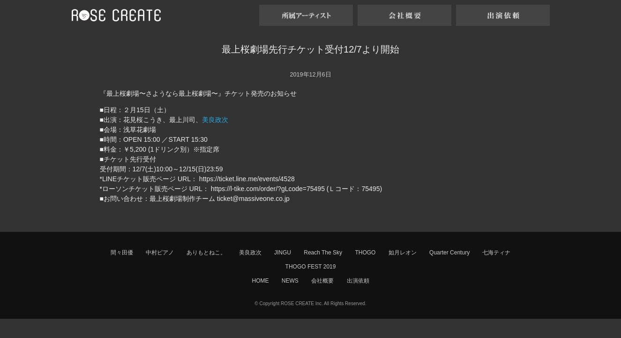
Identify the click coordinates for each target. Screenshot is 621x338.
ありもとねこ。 (206, 252)
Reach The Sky (323, 252)
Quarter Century (449, 252)
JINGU (282, 252)
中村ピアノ (160, 252)
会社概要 (322, 280)
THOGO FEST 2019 (310, 266)
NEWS (290, 280)
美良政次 (215, 119)
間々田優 (122, 252)
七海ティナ (496, 252)
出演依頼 (358, 280)
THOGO (365, 252)
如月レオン (403, 252)
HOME (260, 280)
